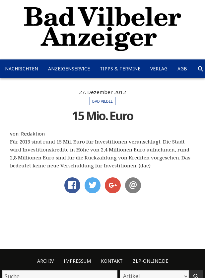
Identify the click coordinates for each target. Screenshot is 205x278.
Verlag (159, 68)
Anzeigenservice (69, 68)
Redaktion (33, 133)
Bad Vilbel (102, 101)
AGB (182, 68)
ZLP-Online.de (150, 261)
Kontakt (112, 261)
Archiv (45, 261)
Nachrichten (21, 68)
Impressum (77, 261)
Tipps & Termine (120, 68)
